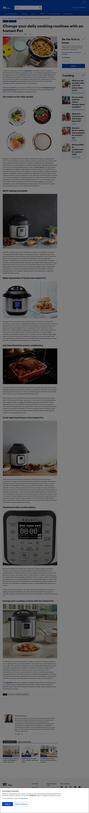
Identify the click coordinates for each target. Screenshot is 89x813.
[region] (44, 800)
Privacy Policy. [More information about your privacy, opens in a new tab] (24, 798)
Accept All (8, 804)
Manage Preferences (21, 804)
